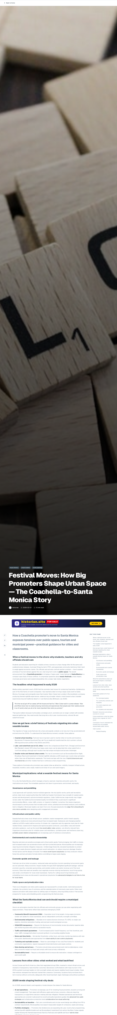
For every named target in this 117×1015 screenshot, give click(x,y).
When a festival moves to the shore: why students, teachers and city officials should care (103, 639)
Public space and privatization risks (101, 675)
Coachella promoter (34, 674)
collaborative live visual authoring (57, 999)
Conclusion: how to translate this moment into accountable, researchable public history (103, 724)
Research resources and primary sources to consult (102, 713)
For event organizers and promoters (103, 706)
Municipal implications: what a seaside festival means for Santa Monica (102, 656)
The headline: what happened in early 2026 (102, 644)
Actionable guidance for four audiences (101, 694)
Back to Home (9, 3)
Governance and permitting (104, 660)
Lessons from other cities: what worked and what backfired (102, 686)
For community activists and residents (104, 701)
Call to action (97, 729)
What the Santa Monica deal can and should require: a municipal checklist (102, 680)
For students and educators (104, 709)
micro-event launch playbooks (53, 852)
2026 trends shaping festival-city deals (103, 690)
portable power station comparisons (25, 833)
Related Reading (101, 731)
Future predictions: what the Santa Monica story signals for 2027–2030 (103, 718)
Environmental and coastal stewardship (104, 668)
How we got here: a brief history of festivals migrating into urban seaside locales (103, 650)
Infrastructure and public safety (103, 664)
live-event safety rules (47, 828)
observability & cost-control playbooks (59, 939)
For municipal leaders (102, 698)
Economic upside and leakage (105, 672)
